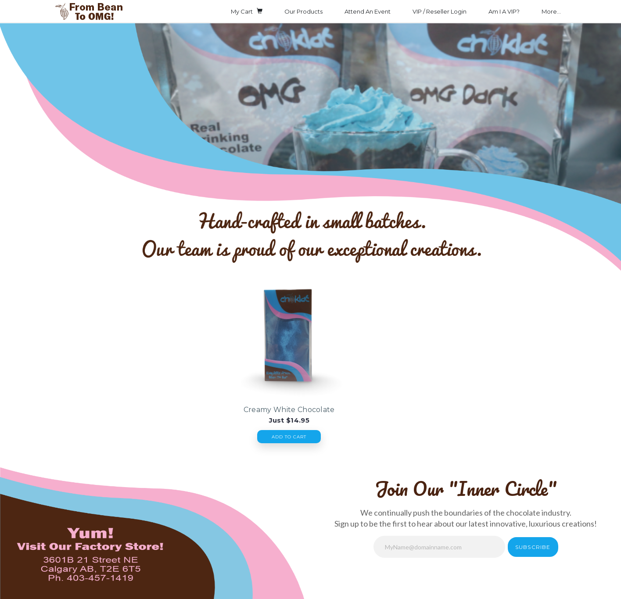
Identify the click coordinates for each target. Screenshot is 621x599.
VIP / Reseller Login (440, 11)
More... (551, 11)
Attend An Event (368, 11)
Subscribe (533, 547)
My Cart (246, 11)
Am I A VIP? (504, 11)
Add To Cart (289, 437)
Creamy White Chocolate (289, 409)
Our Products (303, 11)
